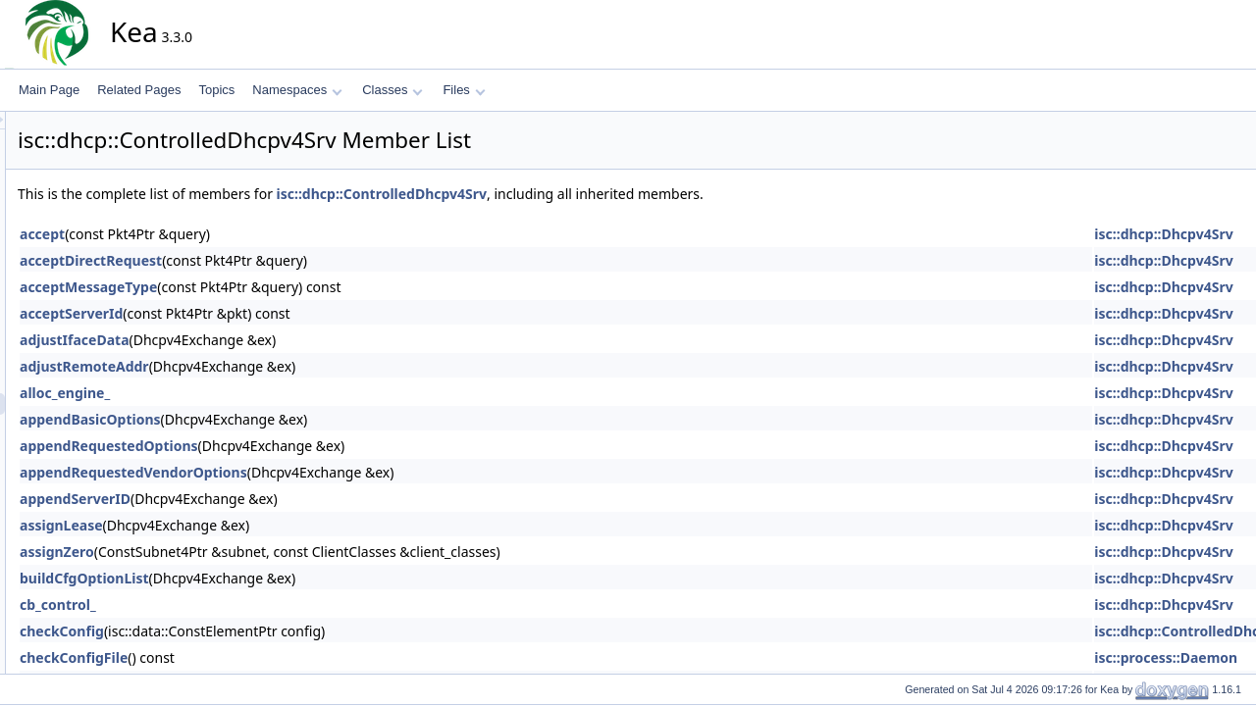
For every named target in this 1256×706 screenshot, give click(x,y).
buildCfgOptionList (261, 578)
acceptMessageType (265, 286)
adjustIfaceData (251, 339)
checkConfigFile (250, 657)
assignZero (233, 551)
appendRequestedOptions (285, 445)
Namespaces (296, 89)
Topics (216, 89)
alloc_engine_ (241, 392)
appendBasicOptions (267, 419)
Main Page (49, 89)
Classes (392, 89)
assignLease (238, 525)
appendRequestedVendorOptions (310, 472)
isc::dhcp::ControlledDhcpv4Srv (558, 193)
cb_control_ (234, 604)
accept (218, 234)
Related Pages (139, 89)
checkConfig (238, 631)
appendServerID (251, 498)
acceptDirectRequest (267, 260)
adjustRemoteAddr (261, 366)
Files (464, 89)
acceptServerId (247, 313)
